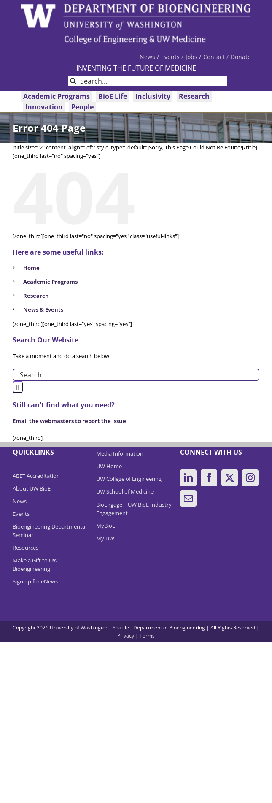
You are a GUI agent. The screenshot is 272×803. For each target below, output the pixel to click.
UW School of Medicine (125, 491)
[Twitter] (229, 477)
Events (21, 514)
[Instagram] (250, 477)
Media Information (119, 453)
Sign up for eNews (35, 581)
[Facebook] (209, 477)
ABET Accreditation (36, 476)
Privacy (125, 635)
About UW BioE (32, 488)
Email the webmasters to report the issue (69, 421)
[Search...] (147, 81)
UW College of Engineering (129, 479)
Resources (25, 547)
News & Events (43, 309)
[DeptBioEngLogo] (136, 7)
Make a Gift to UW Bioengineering (35, 564)
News (20, 501)
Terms (147, 635)
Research (36, 295)
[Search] (73, 81)
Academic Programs (50, 281)
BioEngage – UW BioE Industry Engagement (134, 509)
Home (31, 267)
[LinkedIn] (188, 477)
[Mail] (188, 498)
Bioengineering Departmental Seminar (49, 531)
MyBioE (105, 525)
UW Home (109, 466)
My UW (105, 538)
